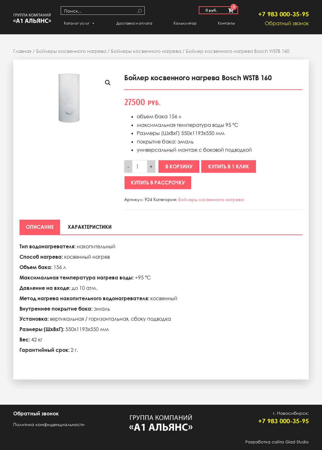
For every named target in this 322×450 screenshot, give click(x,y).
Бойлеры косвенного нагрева (71, 51)
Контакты (226, 23)
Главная (22, 51)
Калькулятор (185, 23)
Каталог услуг (79, 23)
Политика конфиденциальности (49, 424)
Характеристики (90, 227)
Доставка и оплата (134, 23)
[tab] (39, 227)
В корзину (178, 166)
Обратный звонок (287, 23)
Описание (40, 227)
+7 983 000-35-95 (283, 14)
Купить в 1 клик (228, 166)
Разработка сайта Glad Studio (277, 441)
